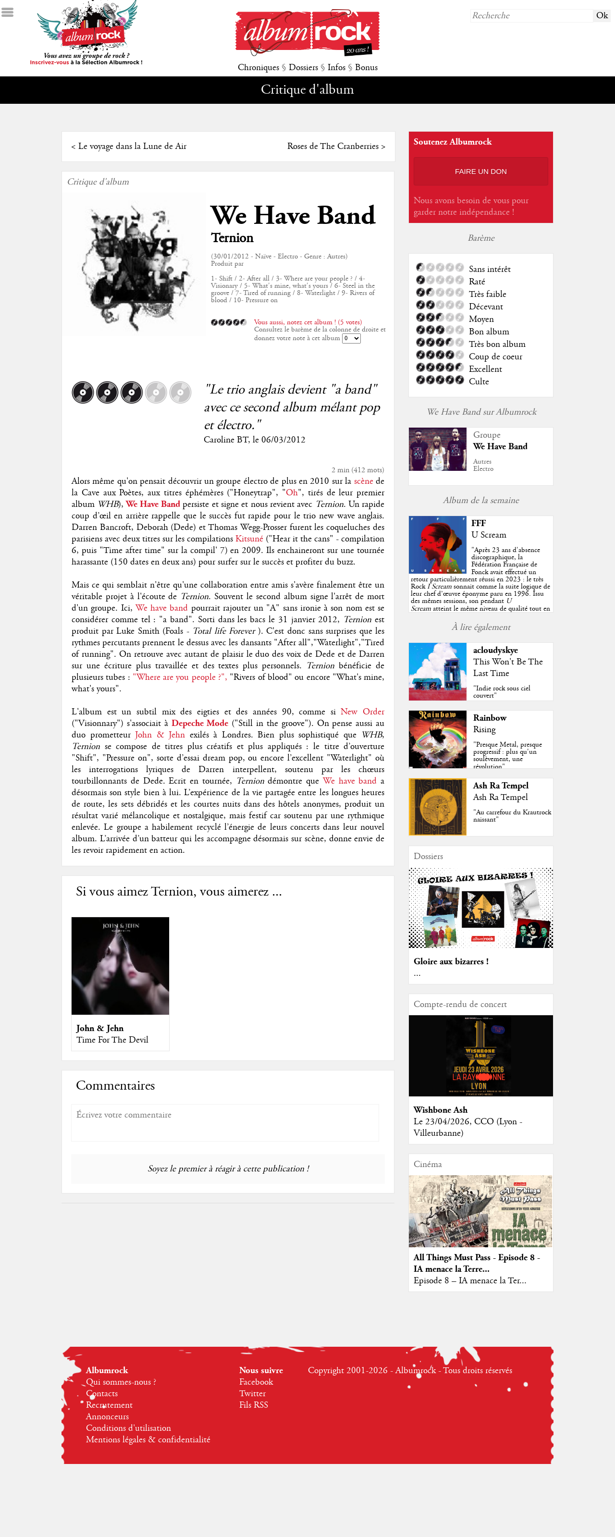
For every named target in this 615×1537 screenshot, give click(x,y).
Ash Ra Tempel (501, 785)
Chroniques (258, 68)
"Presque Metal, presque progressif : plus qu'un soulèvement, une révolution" (507, 756)
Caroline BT (226, 440)
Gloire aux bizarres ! (451, 961)
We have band (161, 608)
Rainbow (489, 718)
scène (363, 481)
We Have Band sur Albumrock (481, 412)
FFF (478, 523)
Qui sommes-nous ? (121, 1382)
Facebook (256, 1382)
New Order (362, 712)
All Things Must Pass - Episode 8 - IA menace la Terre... (477, 1263)
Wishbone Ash (440, 1110)
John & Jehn (160, 735)
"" (480, 586)
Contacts (102, 1394)
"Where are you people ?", (180, 677)
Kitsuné (249, 539)
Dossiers (303, 68)
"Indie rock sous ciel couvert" (501, 692)
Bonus (366, 68)
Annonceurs (107, 1417)
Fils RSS (253, 1405)
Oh (292, 493)
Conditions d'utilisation (128, 1428)
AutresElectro (483, 465)
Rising (484, 730)
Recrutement (109, 1405)
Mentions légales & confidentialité (148, 1440)
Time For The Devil (112, 1040)
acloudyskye (495, 650)
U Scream (488, 535)
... (417, 973)
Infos (336, 68)
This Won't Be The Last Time (508, 667)
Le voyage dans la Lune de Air (132, 146)
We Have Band (293, 216)
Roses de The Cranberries (333, 146)
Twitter (252, 1394)
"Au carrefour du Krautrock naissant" (512, 816)
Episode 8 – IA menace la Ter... (470, 1281)
